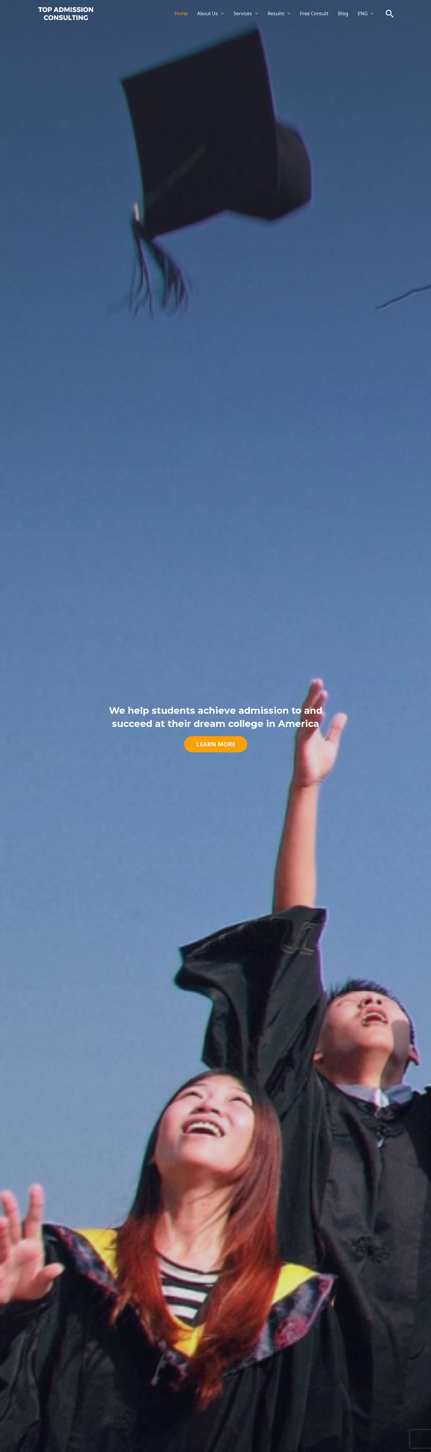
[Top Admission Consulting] (65, 13)
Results (276, 13)
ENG (363, 13)
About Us (207, 13)
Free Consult (314, 13)
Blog (343, 13)
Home (181, 13)
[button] (389, 13)
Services (242, 13)
